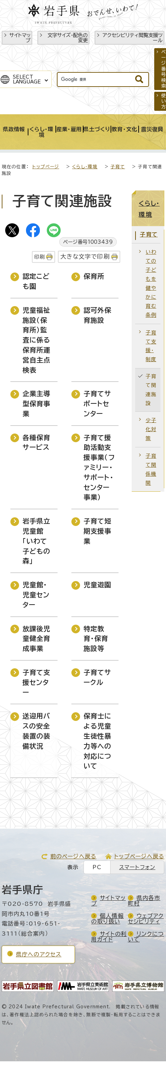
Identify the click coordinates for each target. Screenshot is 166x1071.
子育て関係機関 (151, 469)
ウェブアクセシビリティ (146, 918)
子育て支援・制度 (151, 346)
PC (97, 867)
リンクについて (146, 936)
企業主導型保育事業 (37, 403)
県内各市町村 (144, 900)
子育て (118, 166)
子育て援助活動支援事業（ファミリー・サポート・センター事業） (99, 467)
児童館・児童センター (36, 594)
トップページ (45, 166)
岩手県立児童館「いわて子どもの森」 (37, 541)
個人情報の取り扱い (107, 918)
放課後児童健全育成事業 (37, 638)
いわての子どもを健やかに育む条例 (151, 283)
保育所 (94, 276)
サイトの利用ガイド (109, 936)
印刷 (39, 256)
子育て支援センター (37, 682)
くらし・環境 (84, 166)
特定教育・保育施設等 (96, 638)
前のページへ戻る (73, 856)
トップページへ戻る (139, 856)
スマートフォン (137, 867)
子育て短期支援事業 (98, 531)
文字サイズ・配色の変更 (67, 38)
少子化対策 (151, 429)
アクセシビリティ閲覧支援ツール (133, 38)
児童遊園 (98, 584)
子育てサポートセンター (98, 403)
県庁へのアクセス (39, 954)
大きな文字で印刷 (85, 256)
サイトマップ (19, 38)
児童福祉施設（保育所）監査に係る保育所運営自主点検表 (37, 340)
